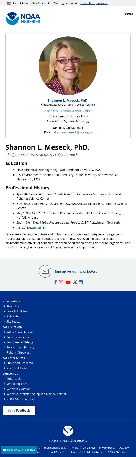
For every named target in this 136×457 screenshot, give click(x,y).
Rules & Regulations (19, 332)
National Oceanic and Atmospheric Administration (74, 452)
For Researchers (14, 358)
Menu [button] (127, 14)
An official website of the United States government (57, 3)
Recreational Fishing (20, 347)
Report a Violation (18, 389)
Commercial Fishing (19, 342)
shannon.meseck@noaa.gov (73, 132)
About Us (12, 306)
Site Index (13, 321)
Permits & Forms (17, 337)
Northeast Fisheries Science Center (68, 111)
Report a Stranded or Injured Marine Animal (36, 394)
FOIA (37, 447)
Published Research (19, 363)
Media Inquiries (16, 384)
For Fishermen (12, 327)
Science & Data (16, 368)
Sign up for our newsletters (75, 271)
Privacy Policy (107, 447)
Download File (36, 228)
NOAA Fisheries (12, 301)
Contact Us (10, 373)
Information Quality (55, 447)
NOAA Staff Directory (20, 399)
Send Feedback (19, 411)
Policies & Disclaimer (83, 447)
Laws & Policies (16, 311)
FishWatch (13, 316)
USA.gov (124, 447)
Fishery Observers (18, 352)
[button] (18, 450)
